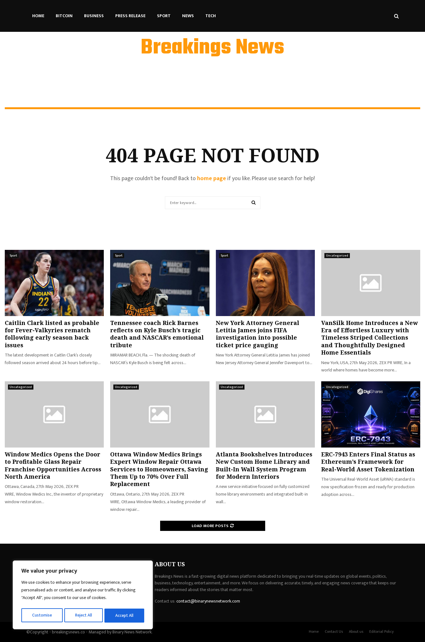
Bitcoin (64, 15)
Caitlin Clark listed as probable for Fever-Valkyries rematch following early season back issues (52, 334)
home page (211, 178)
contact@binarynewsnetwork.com (208, 601)
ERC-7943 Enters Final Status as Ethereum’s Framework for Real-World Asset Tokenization (368, 461)
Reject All (83, 615)
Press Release (130, 15)
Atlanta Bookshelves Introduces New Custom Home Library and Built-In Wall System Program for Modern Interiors (264, 465)
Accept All (124, 615)
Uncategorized (337, 255)
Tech (210, 15)
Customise (42, 615)
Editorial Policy (381, 631)
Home (38, 15)
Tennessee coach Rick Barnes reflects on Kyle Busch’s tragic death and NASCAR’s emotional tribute (157, 334)
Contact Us (334, 631)
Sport (164, 15)
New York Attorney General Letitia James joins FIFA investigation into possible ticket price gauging (257, 334)
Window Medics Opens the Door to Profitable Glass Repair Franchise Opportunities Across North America (53, 465)
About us (356, 631)
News (188, 15)
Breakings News (212, 48)
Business (94, 15)
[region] (83, 595)
